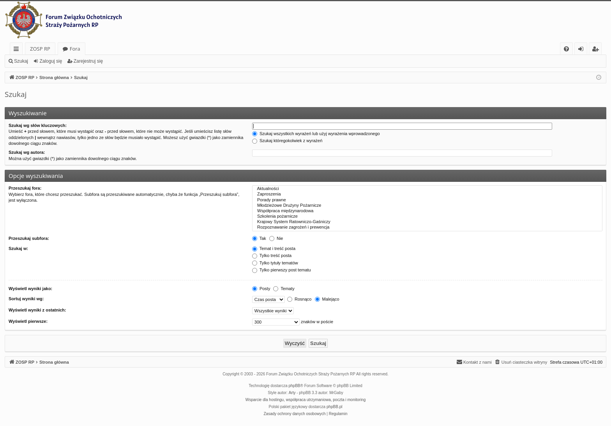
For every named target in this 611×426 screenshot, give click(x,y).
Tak (259, 238)
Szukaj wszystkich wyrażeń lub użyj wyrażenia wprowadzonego (316, 133)
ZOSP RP (40, 48)
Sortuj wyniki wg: (26, 298)
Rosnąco (299, 299)
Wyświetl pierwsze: (28, 321)
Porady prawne (427, 200)
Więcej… (17, 50)
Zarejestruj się (88, 61)
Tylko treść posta (271, 255)
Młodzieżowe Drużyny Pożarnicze (427, 205)
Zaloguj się (50, 61)
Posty (261, 288)
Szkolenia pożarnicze (427, 216)
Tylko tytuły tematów (275, 263)
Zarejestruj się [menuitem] (597, 50)
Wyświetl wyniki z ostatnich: (37, 310)
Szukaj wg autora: (27, 152)
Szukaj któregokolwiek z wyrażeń (287, 140)
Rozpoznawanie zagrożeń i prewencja (427, 227)
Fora (75, 48)
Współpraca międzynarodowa (427, 211)
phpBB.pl (335, 407)
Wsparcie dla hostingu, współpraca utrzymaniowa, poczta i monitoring (305, 400)
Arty (292, 393)
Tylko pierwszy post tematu (281, 270)
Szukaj (21, 61)
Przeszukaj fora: (25, 188)
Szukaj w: (18, 248)
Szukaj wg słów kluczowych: (38, 125)
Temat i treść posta (273, 248)
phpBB (294, 386)
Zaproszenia (427, 194)
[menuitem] (566, 49)
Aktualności (427, 189)
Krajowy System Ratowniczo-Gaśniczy (427, 222)
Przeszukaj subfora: (29, 238)
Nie (276, 238)
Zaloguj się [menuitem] (582, 50)
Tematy (283, 288)
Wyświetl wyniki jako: (30, 288)
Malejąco (327, 299)
